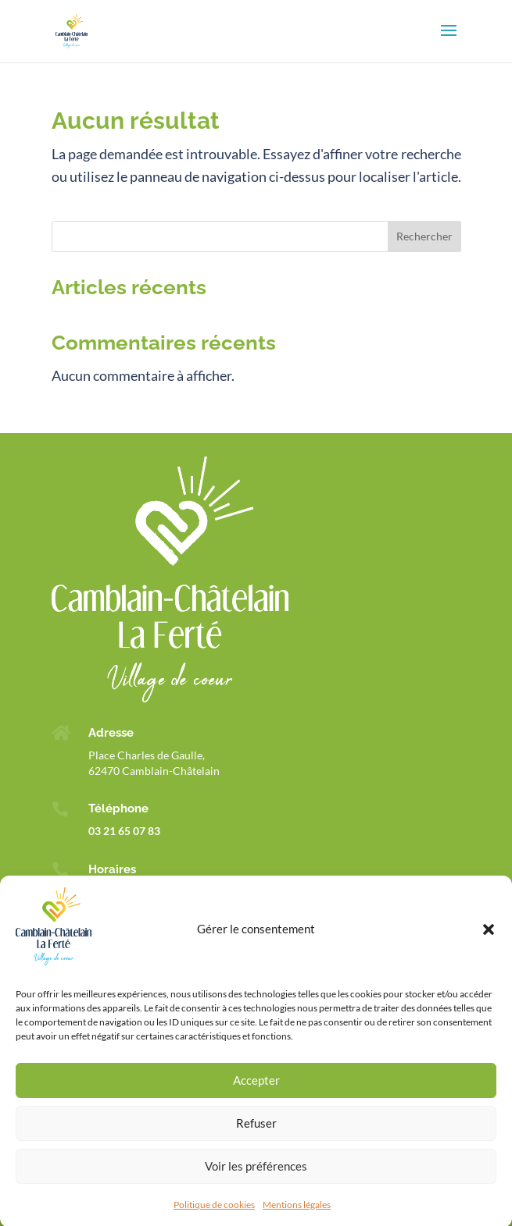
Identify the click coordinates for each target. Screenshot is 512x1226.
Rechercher (424, 236)
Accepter (256, 1091)
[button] (488, 939)
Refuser (256, 1134)
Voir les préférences (256, 1177)
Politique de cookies (214, 1215)
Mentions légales (297, 1215)
